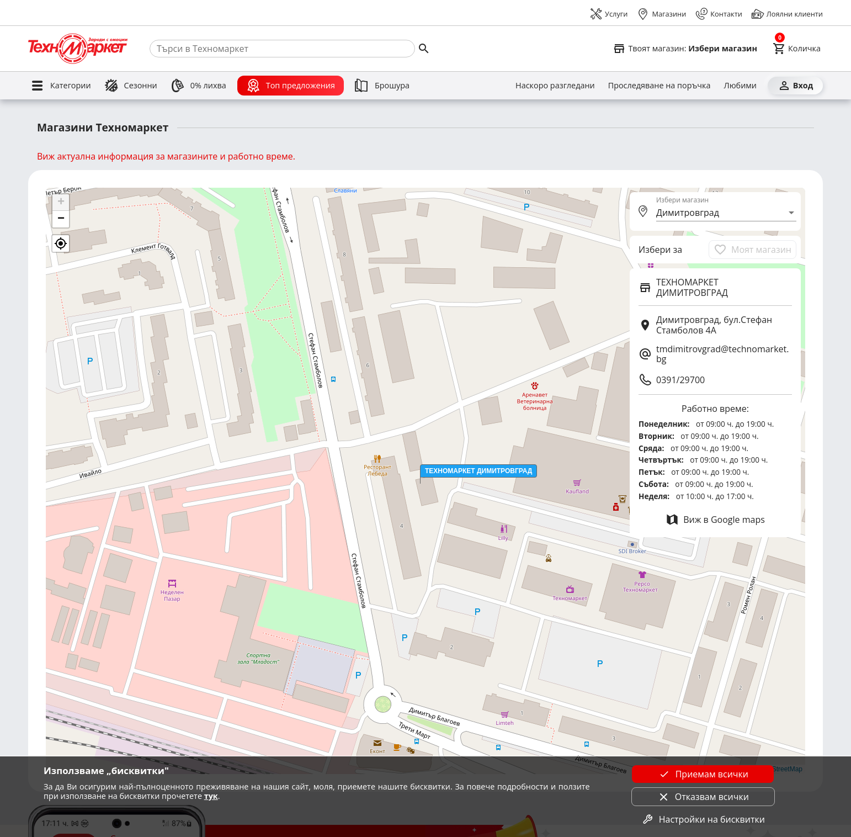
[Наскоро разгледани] (555, 85)
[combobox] (726, 213)
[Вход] (795, 85)
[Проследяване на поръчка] (659, 85)
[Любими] (740, 85)
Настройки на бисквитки (703, 819)
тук (211, 796)
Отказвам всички (703, 796)
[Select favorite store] (685, 48)
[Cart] (796, 48)
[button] (478, 471)
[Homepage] (77, 48)
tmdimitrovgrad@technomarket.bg (722, 354)
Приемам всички (703, 774)
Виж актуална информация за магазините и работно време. (166, 156)
